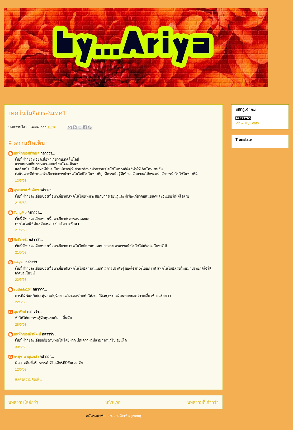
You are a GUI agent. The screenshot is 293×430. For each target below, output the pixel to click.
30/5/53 (20, 347)
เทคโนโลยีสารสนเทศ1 (37, 113)
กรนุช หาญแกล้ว (26, 357)
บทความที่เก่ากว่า (203, 402)
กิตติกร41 (21, 240)
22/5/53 (20, 280)
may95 (19, 262)
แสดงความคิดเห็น (28, 379)
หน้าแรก (112, 402)
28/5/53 (20, 324)
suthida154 (23, 289)
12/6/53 (20, 369)
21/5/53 (20, 203)
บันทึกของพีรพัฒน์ (27, 334)
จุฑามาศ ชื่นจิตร (26, 190)
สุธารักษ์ (20, 312)
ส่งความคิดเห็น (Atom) (124, 416)
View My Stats (247, 123)
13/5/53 (20, 181)
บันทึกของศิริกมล (26, 153)
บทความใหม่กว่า (23, 402)
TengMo (20, 212)
